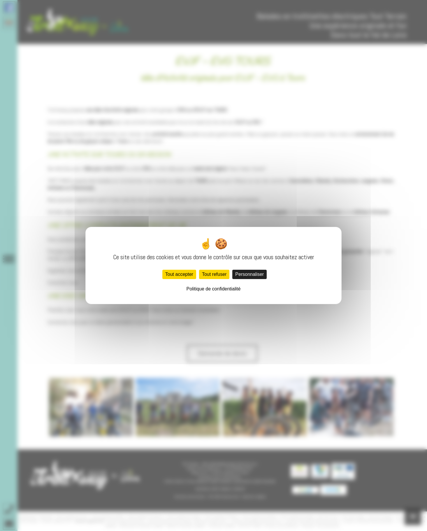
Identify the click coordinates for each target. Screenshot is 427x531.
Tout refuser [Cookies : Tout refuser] (214, 274)
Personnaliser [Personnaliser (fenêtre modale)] (249, 274)
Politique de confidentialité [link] (214, 288)
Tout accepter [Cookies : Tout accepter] (179, 274)
